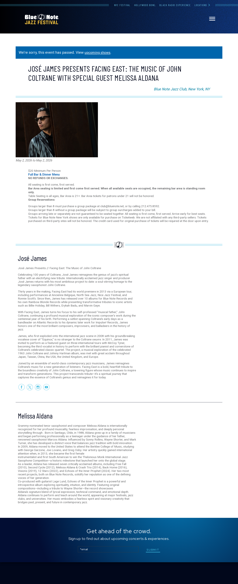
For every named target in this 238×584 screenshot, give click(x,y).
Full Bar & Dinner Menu (44, 170)
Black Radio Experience (175, 5)
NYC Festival (122, 5)
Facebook (21, 401)
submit (154, 571)
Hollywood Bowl (145, 5)
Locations (200, 5)
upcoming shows (98, 52)
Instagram (38, 401)
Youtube (46, 401)
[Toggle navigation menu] (212, 19)
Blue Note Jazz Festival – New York (42, 19)
